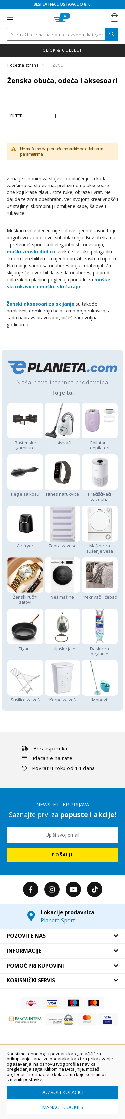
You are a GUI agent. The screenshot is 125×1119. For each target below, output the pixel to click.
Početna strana (23, 65)
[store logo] (61, 17)
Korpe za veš (63, 697)
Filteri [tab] (17, 116)
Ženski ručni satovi (25, 597)
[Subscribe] (62, 855)
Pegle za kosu (25, 491)
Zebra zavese (63, 543)
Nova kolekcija (22, 50)
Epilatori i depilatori (100, 443)
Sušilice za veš (25, 697)
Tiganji (25, 645)
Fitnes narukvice (63, 491)
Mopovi (100, 697)
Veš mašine (63, 594)
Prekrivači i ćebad (100, 594)
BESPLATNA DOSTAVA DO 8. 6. (63, 4)
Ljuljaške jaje (63, 645)
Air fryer (25, 543)
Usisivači (63, 440)
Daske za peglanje (100, 648)
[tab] (62, 936)
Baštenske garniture (25, 443)
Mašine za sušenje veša (100, 546)
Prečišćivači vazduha (100, 494)
